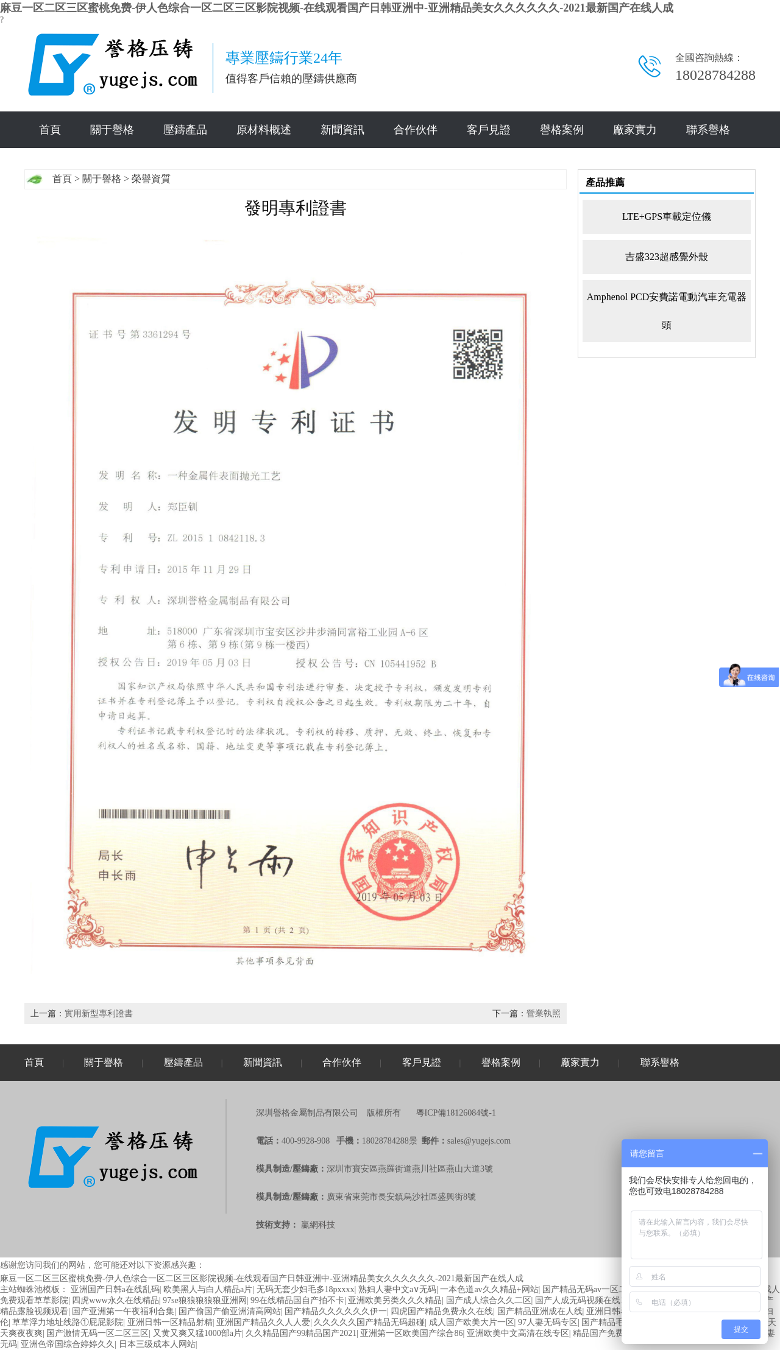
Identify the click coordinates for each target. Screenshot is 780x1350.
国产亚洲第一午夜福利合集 (123, 1311)
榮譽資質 (151, 179)
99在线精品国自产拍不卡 (297, 1300)
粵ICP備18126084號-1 (456, 1112)
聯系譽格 (708, 130)
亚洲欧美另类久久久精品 (395, 1300)
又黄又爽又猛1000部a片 (197, 1333)
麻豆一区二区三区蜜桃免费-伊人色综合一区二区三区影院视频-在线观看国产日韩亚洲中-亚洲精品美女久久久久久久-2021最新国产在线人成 (336, 8)
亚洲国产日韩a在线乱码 (115, 1289)
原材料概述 (263, 130)
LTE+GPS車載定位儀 (666, 216)
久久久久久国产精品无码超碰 (369, 1322)
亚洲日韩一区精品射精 (170, 1322)
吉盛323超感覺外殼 (666, 256)
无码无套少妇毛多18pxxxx (306, 1289)
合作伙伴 (416, 130)
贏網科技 (318, 1224)
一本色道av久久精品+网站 (489, 1289)
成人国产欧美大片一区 (471, 1322)
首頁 (50, 130)
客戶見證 (489, 130)
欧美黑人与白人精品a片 (207, 1289)
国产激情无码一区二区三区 (97, 1333)
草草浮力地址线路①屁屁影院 (67, 1322)
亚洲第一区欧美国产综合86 (411, 1333)
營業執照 (543, 1013)
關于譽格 (112, 130)
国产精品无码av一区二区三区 (597, 1289)
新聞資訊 (342, 130)
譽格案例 (562, 130)
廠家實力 (635, 130)
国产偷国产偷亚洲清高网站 (230, 1311)
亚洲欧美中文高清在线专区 (518, 1333)
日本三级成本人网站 (157, 1344)
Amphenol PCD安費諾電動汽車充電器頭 (667, 311)
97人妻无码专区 (548, 1322)
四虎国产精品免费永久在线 (442, 1311)
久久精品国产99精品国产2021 (301, 1333)
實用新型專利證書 (99, 1013)
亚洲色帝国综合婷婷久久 (68, 1344)
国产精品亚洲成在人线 (540, 1311)
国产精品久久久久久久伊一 (336, 1311)
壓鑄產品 (185, 130)
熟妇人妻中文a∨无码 (397, 1289)
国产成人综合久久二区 (488, 1300)
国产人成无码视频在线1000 (586, 1300)
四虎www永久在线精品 (115, 1300)
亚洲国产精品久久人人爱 (263, 1322)
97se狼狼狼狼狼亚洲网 (205, 1300)
